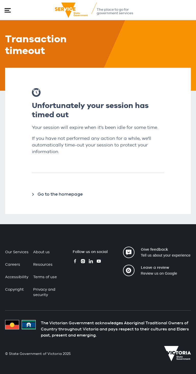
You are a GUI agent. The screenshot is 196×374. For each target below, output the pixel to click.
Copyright (14, 289)
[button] (7, 10)
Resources (43, 264)
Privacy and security (44, 292)
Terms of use (45, 277)
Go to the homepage (60, 194)
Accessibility (16, 277)
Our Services (17, 252)
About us (41, 252)
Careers (12, 264)
